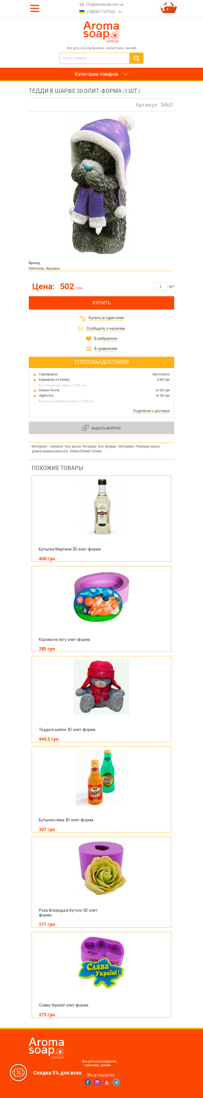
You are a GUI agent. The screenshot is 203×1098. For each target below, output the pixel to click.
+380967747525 (100, 12)
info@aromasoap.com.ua (104, 4)
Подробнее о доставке (151, 411)
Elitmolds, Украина (44, 268)
